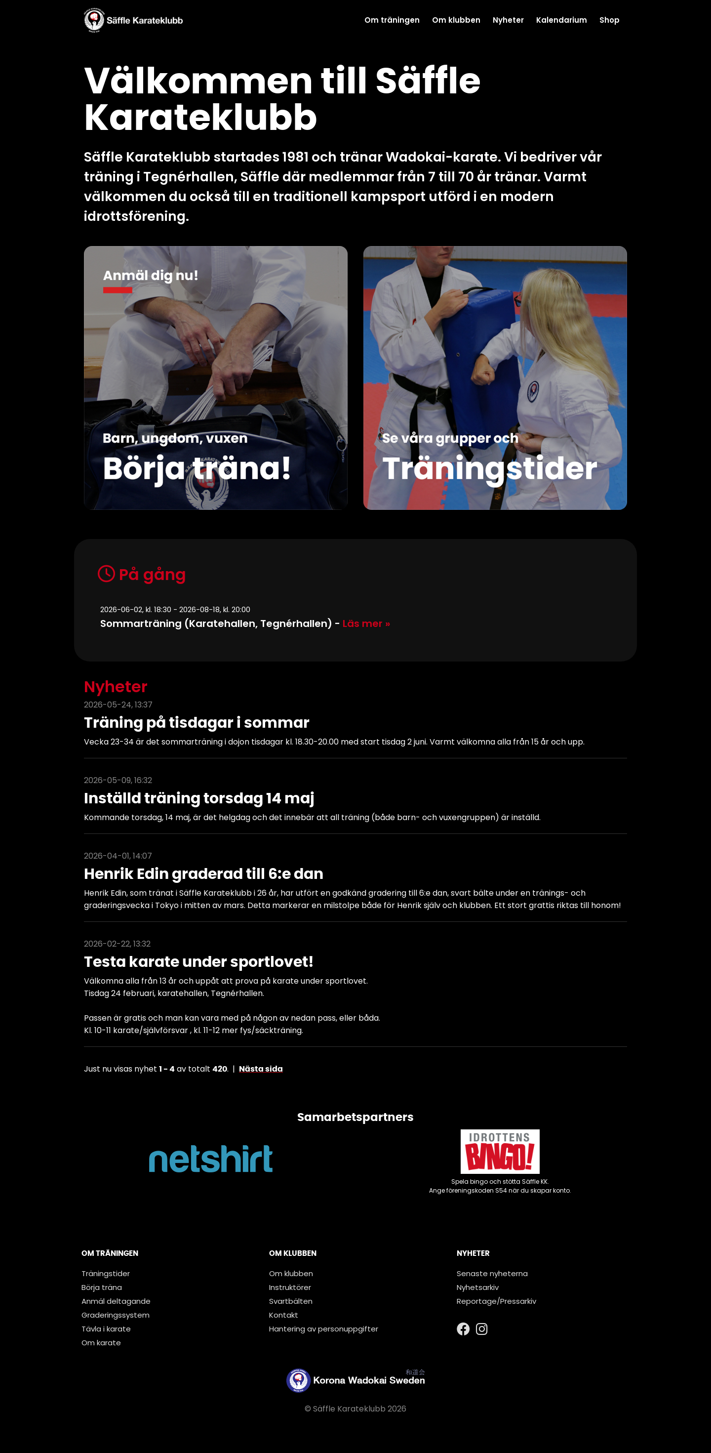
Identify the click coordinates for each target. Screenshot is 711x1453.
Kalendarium (561, 20)
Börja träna (101, 1287)
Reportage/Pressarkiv (496, 1301)
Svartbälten (291, 1301)
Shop (609, 20)
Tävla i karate (106, 1329)
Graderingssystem (115, 1315)
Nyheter (508, 20)
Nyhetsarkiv (478, 1287)
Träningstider (105, 1273)
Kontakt (283, 1315)
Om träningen (392, 20)
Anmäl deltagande (116, 1301)
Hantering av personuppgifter (323, 1329)
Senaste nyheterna (492, 1273)
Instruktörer (290, 1287)
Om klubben (456, 20)
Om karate (101, 1342)
